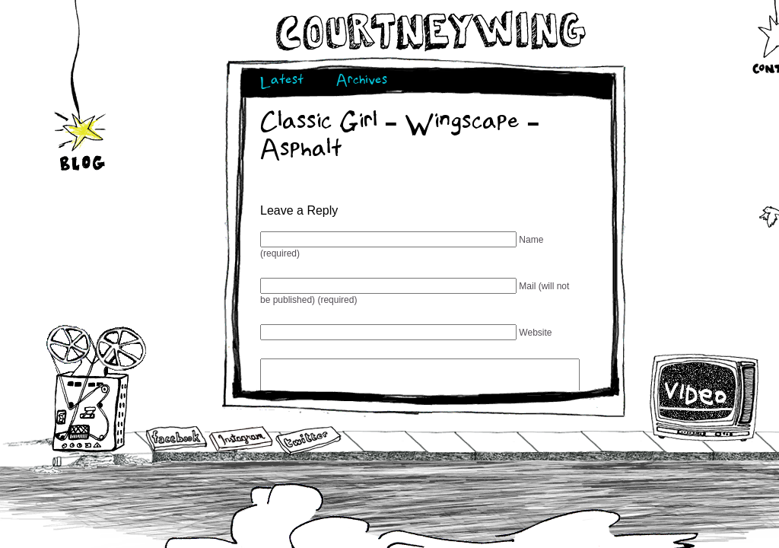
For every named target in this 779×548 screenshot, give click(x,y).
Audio (96, 388)
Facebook (176, 440)
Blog (81, 131)
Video (705, 397)
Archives (361, 82)
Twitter (307, 441)
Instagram (240, 438)
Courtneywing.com (429, 31)
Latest (282, 82)
